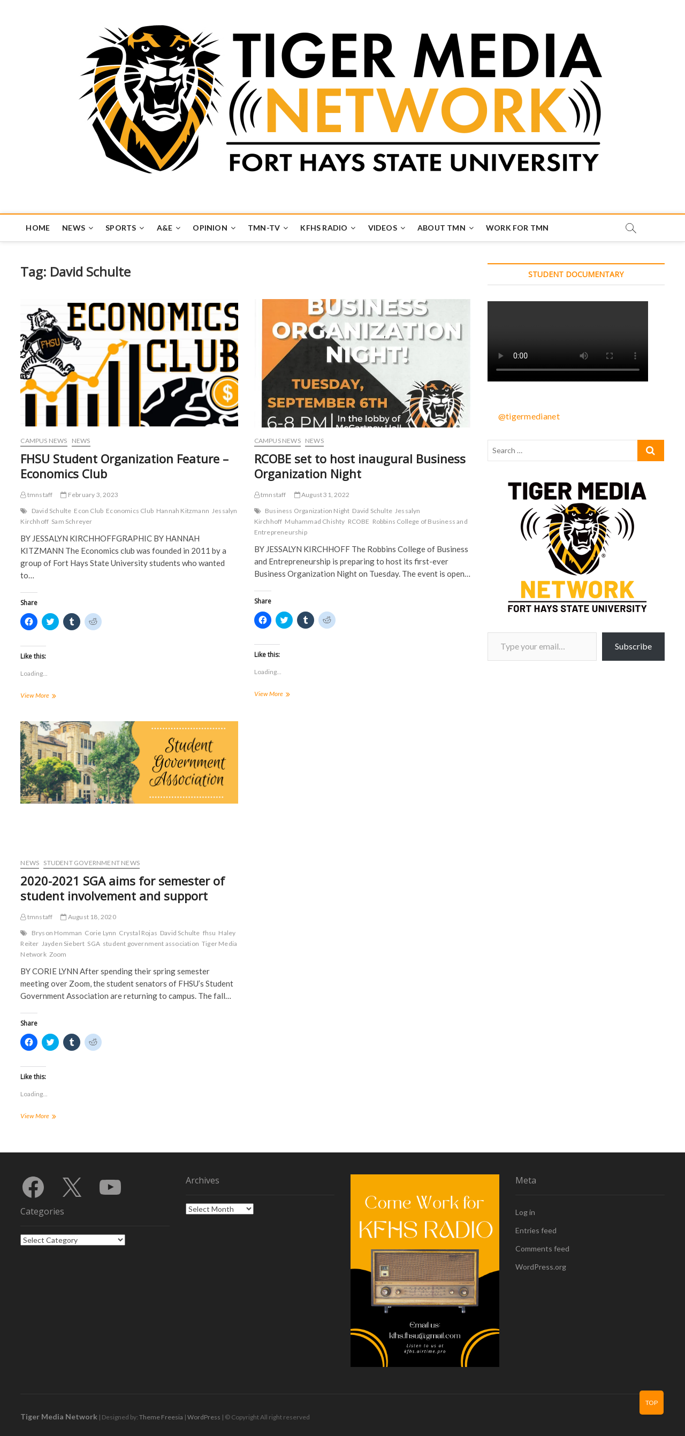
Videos (382, 227)
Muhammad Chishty (315, 521)
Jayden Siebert (63, 943)
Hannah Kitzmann (182, 511)
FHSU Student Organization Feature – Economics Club (124, 466)
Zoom (58, 954)
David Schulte (52, 511)
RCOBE (359, 521)
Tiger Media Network (58, 1416)
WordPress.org (540, 1266)
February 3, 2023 (89, 495)
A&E (165, 227)
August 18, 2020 (88, 917)
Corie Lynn (100, 933)
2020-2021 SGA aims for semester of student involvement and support (122, 888)
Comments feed (542, 1248)
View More (51, 696)
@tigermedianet (529, 416)
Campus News (43, 441)
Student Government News (91, 863)
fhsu (209, 933)
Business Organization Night (307, 511)
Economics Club (130, 511)
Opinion (210, 227)
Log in (525, 1212)
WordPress (203, 1417)
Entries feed (536, 1230)
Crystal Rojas (138, 933)
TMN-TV (264, 227)
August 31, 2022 (321, 495)
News (73, 227)
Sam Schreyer (71, 521)
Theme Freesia (161, 1417)
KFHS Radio (323, 227)
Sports (120, 227)
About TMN (441, 227)
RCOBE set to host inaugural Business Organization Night (360, 466)
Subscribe (633, 646)
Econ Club (88, 511)
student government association (151, 943)
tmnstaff (36, 495)
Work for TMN (517, 227)
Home (38, 227)
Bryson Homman (57, 933)
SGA (93, 943)
